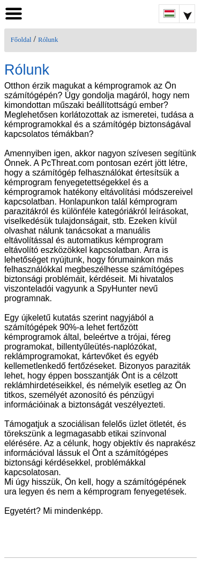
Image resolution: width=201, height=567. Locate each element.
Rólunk (48, 39)
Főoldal (21, 39)
